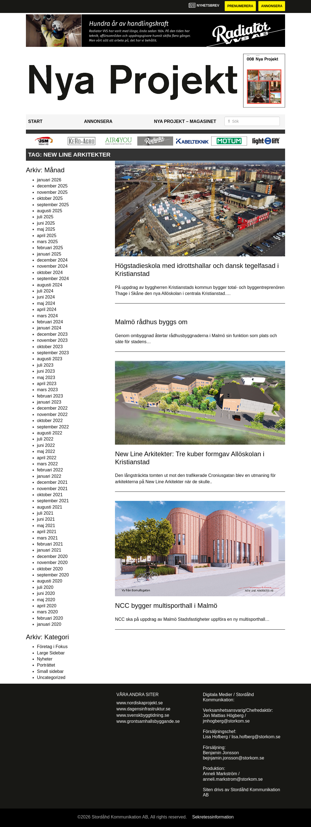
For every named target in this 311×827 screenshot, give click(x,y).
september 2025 (53, 204)
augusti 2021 (49, 507)
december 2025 (52, 186)
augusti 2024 (49, 285)
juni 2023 (46, 371)
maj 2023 (46, 377)
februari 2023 (50, 396)
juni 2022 (46, 445)
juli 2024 (45, 291)
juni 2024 (46, 297)
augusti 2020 (49, 581)
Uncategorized (51, 677)
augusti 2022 (49, 433)
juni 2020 (46, 593)
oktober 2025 (50, 198)
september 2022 (53, 427)
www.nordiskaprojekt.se (139, 702)
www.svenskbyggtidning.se (142, 715)
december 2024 (52, 260)
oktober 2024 (50, 272)
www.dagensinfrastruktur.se (143, 709)
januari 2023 (49, 402)
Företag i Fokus (52, 646)
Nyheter (44, 659)
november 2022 (52, 414)
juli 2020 (45, 587)
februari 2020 (50, 618)
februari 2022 (50, 470)
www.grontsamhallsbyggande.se (147, 721)
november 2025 (52, 192)
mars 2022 (47, 463)
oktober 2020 (50, 568)
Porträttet (46, 665)
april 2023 (46, 383)
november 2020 (52, 562)
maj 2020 (46, 599)
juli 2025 (45, 216)
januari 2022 (49, 476)
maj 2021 (46, 525)
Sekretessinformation (213, 817)
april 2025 (46, 235)
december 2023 (52, 334)
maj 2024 (46, 303)
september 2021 (53, 500)
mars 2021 (47, 538)
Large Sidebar (51, 653)
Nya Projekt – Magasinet (185, 121)
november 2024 (52, 266)
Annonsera (271, 6)
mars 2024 (47, 315)
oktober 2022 (50, 420)
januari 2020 (49, 624)
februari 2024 (50, 321)
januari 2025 (49, 254)
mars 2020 (47, 611)
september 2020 (53, 575)
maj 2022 (46, 451)
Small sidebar (50, 671)
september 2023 (53, 352)
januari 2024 (49, 328)
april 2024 (46, 309)
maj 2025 (46, 229)
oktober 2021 (50, 494)
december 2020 (52, 556)
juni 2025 (46, 223)
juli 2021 (45, 513)
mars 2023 (47, 389)
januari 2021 (49, 550)
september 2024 (53, 278)
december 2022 (52, 408)
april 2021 (46, 531)
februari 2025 (50, 247)
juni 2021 (46, 519)
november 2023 (52, 340)
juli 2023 (45, 365)
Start (35, 121)
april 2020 (46, 605)
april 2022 (46, 457)
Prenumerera (240, 6)
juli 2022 (45, 439)
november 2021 (52, 488)
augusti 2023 (49, 358)
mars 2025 (47, 241)
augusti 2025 (49, 210)
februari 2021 (50, 544)
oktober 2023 (50, 346)
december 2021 (52, 482)
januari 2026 (49, 180)
